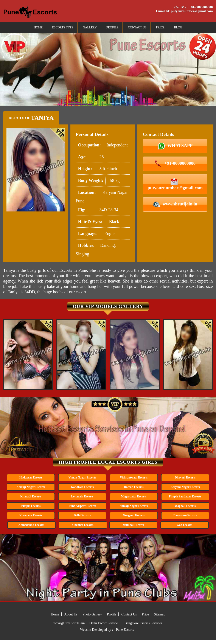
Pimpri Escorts (30, 506)
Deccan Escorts (133, 487)
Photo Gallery (92, 614)
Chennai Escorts (82, 525)
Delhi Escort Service (103, 623)
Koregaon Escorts (30, 515)
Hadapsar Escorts (30, 477)
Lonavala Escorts (82, 496)
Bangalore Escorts (185, 515)
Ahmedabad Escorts (31, 525)
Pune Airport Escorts (82, 506)
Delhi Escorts (82, 515)
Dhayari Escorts (185, 477)
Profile (112, 27)
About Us (71, 614)
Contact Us (137, 27)
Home (38, 27)
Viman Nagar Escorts (82, 477)
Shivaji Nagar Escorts (31, 487)
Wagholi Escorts (185, 506)
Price (160, 27)
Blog (178, 27)
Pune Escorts (125, 629)
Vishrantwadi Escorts (134, 477)
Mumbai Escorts (133, 525)
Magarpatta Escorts (133, 496)
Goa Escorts (185, 525)
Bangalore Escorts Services (143, 623)
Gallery (90, 27)
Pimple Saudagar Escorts (185, 496)
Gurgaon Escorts (134, 515)
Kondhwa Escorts (82, 487)
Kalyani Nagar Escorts (185, 487)
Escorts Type (62, 27)
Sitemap (159, 614)
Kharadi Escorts (30, 496)
